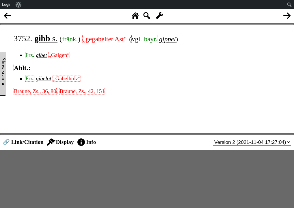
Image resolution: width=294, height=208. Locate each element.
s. (45, 38)
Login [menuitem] (6, 4)
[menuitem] (19, 4)
